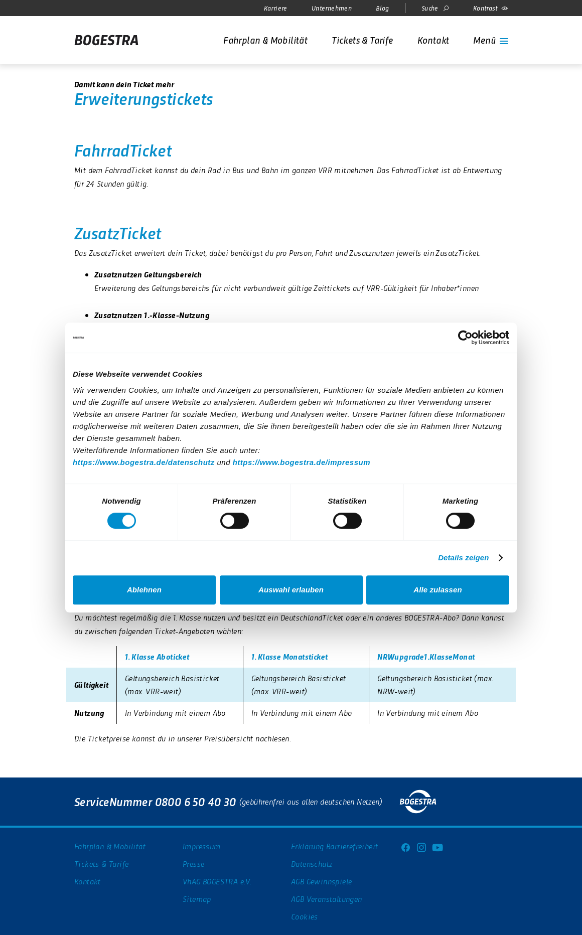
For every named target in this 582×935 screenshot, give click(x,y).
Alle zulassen (437, 589)
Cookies (304, 916)
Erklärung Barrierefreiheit (334, 846)
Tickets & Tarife (101, 863)
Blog (382, 8)
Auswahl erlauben (291, 589)
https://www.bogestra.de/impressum (301, 462)
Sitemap (197, 898)
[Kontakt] (433, 40)
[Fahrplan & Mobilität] (265, 40)
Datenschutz (311, 863)
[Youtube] (437, 846)
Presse (193, 863)
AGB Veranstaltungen (326, 898)
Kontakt (87, 881)
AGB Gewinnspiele (321, 881)
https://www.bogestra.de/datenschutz (144, 462)
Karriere (275, 8)
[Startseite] (106, 40)
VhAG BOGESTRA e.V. (217, 881)
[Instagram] (421, 846)
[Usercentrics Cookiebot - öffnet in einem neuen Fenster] (465, 337)
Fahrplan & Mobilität (109, 846)
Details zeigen (463, 557)
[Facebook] (405, 846)
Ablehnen (144, 589)
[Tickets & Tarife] (362, 40)
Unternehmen (332, 8)
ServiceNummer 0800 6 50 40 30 (155, 801)
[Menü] (490, 40)
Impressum (202, 846)
